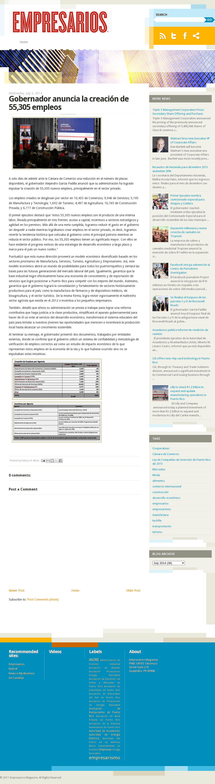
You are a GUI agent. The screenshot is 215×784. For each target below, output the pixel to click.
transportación (161, 526)
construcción (160, 492)
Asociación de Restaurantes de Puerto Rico (104, 712)
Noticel (13, 668)
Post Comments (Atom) (43, 599)
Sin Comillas (16, 678)
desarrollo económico (166, 497)
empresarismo (161, 509)
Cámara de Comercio (165, 454)
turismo (157, 532)
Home (24, 42)
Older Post (133, 590)
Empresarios (17, 664)
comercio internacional (166, 486)
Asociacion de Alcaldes (104, 667)
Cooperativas (160, 448)
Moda (156, 475)
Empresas (105, 749)
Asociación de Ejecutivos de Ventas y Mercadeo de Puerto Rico (104, 683)
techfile (157, 520)
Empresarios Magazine (24, 777)
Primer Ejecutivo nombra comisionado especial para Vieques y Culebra (187, 199)
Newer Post (16, 590)
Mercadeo (158, 469)
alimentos (158, 480)
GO (209, 19)
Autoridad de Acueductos (104, 731)
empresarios (160, 503)
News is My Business (21, 673)
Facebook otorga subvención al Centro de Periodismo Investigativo (190, 268)
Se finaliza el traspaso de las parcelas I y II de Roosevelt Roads (188, 301)
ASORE (94, 660)
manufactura (160, 515)
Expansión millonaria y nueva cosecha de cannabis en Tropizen (188, 232)
